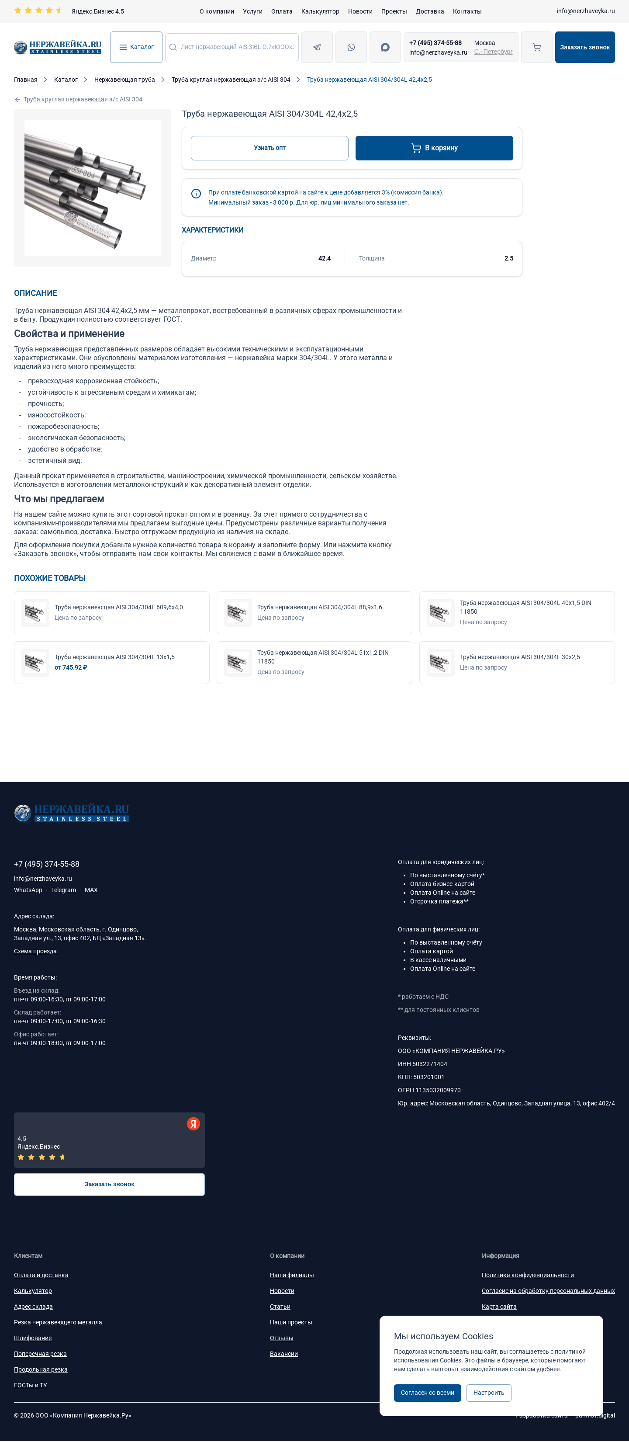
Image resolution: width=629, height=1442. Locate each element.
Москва (484, 43)
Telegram (63, 889)
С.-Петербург (493, 52)
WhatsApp (28, 889)
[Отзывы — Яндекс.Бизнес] (109, 1140)
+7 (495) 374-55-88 (435, 42)
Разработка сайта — (565, 1416)
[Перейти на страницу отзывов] (69, 11)
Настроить (489, 1392)
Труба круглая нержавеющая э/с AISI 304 (78, 99)
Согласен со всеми (427, 1392)
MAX (91, 889)
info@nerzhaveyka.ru (586, 10)
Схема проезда (35, 951)
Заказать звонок (585, 47)
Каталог (136, 47)
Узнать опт (270, 147)
